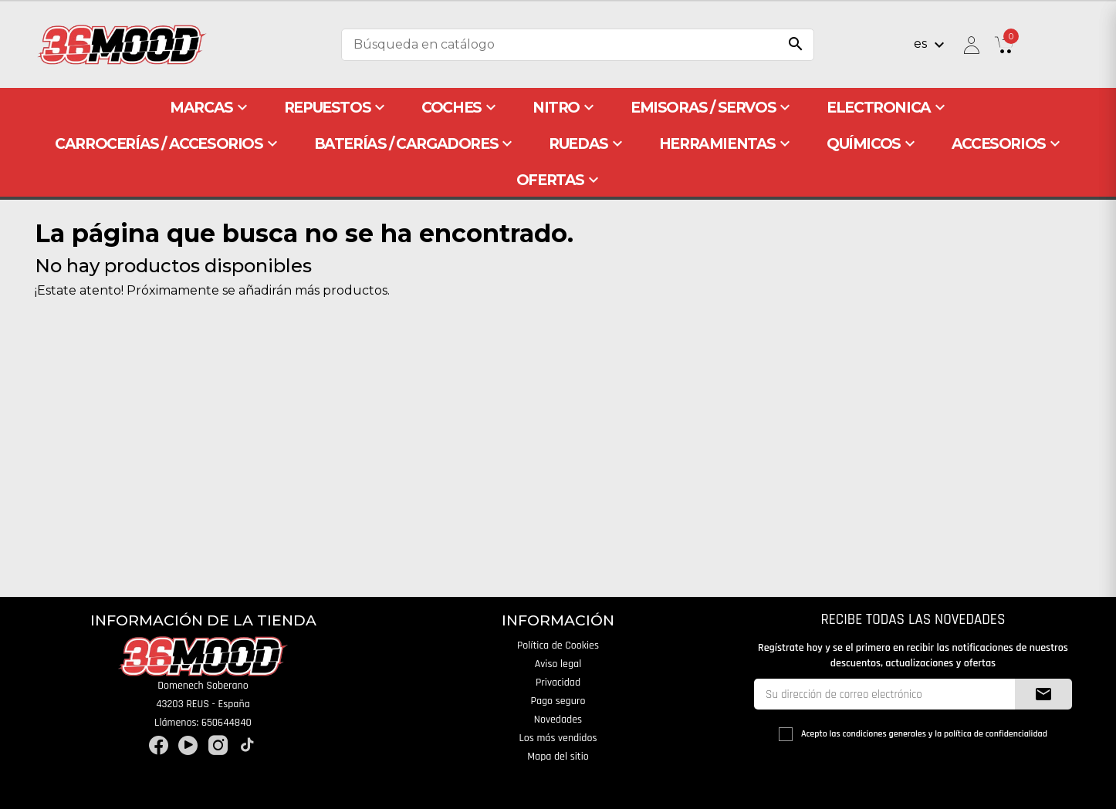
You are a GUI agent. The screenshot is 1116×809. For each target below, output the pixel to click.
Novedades (558, 719)
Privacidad (558, 682)
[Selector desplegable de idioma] (931, 44)
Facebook (158, 745)
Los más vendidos (558, 738)
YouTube (188, 745)
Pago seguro (558, 701)
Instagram (218, 745)
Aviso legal (558, 664)
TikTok (247, 745)
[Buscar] (577, 45)
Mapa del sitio (558, 756)
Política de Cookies (558, 645)
